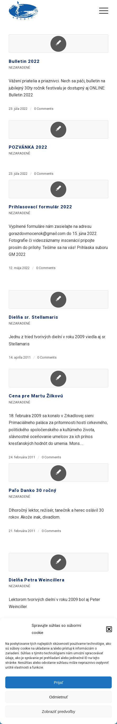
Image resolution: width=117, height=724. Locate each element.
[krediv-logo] (48, 10)
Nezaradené (19, 67)
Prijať (58, 682)
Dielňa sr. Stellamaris (33, 317)
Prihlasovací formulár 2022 (40, 206)
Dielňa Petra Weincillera (36, 579)
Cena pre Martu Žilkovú (36, 395)
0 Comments (43, 109)
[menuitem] (101, 10)
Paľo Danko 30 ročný (33, 490)
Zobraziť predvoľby (58, 711)
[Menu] (101, 10)
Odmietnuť (58, 697)
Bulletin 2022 (24, 61)
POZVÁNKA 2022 (28, 147)
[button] (109, 629)
